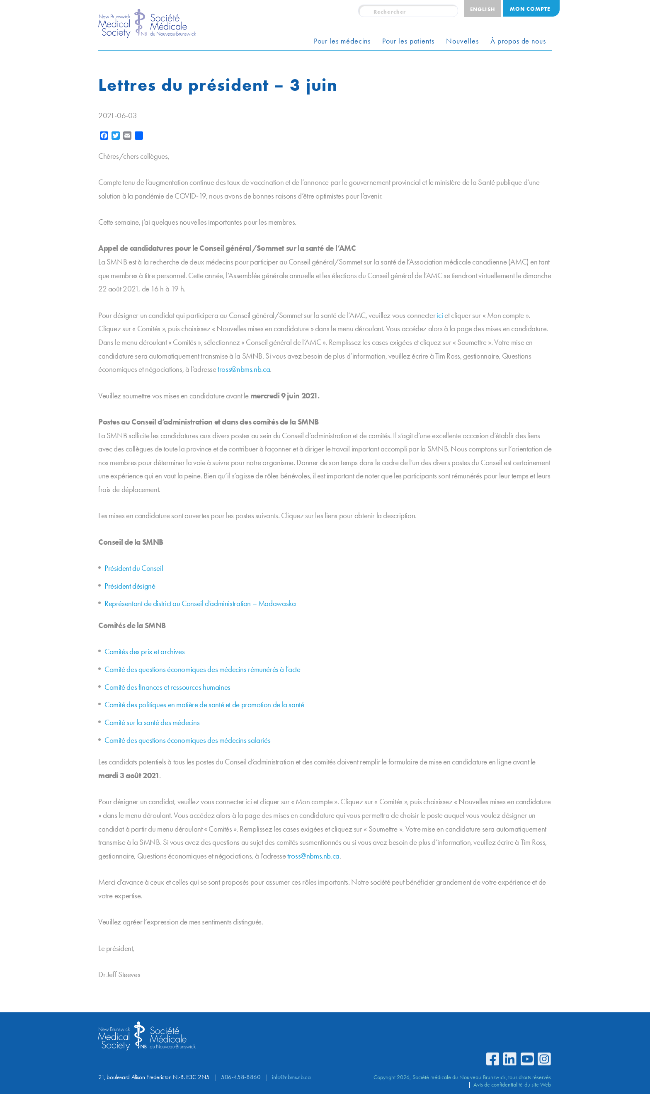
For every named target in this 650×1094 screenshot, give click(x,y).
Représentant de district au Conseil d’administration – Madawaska (200, 603)
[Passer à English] (482, 8)
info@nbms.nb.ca (291, 1077)
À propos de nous (518, 41)
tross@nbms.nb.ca (244, 369)
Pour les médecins (342, 41)
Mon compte (530, 8)
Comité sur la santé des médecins (152, 722)
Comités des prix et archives (144, 651)
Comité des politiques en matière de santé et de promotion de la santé (204, 704)
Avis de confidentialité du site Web (512, 1084)
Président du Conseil (133, 568)
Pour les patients (408, 41)
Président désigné (129, 586)
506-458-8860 (240, 1077)
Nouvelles (462, 41)
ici (440, 315)
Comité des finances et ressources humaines (167, 687)
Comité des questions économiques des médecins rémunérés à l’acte (202, 669)
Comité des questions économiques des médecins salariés (187, 740)
